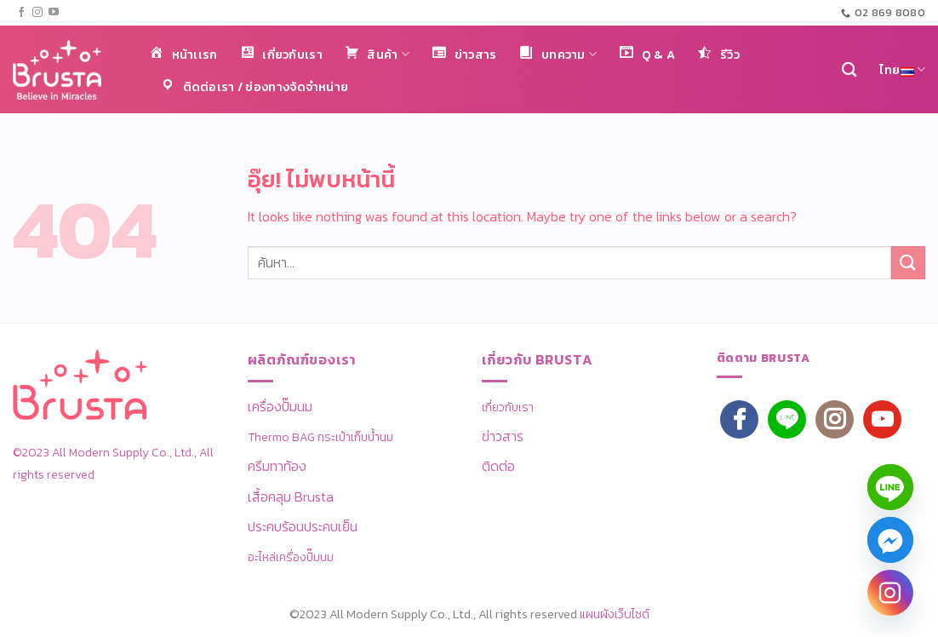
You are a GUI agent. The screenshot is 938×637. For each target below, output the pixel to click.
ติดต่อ (498, 466)
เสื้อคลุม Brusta (291, 496)
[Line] (890, 487)
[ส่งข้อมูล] (908, 262)
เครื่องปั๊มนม (280, 406)
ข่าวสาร (502, 436)
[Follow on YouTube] (54, 13)
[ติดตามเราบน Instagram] (37, 13)
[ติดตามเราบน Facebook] (21, 13)
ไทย (902, 69)
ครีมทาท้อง (277, 466)
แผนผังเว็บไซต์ (614, 614)
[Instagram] (890, 593)
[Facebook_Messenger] (890, 540)
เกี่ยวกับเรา (508, 407)
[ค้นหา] (849, 70)
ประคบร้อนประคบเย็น (302, 526)
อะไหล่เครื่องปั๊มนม (291, 557)
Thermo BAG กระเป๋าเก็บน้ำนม (320, 437)
